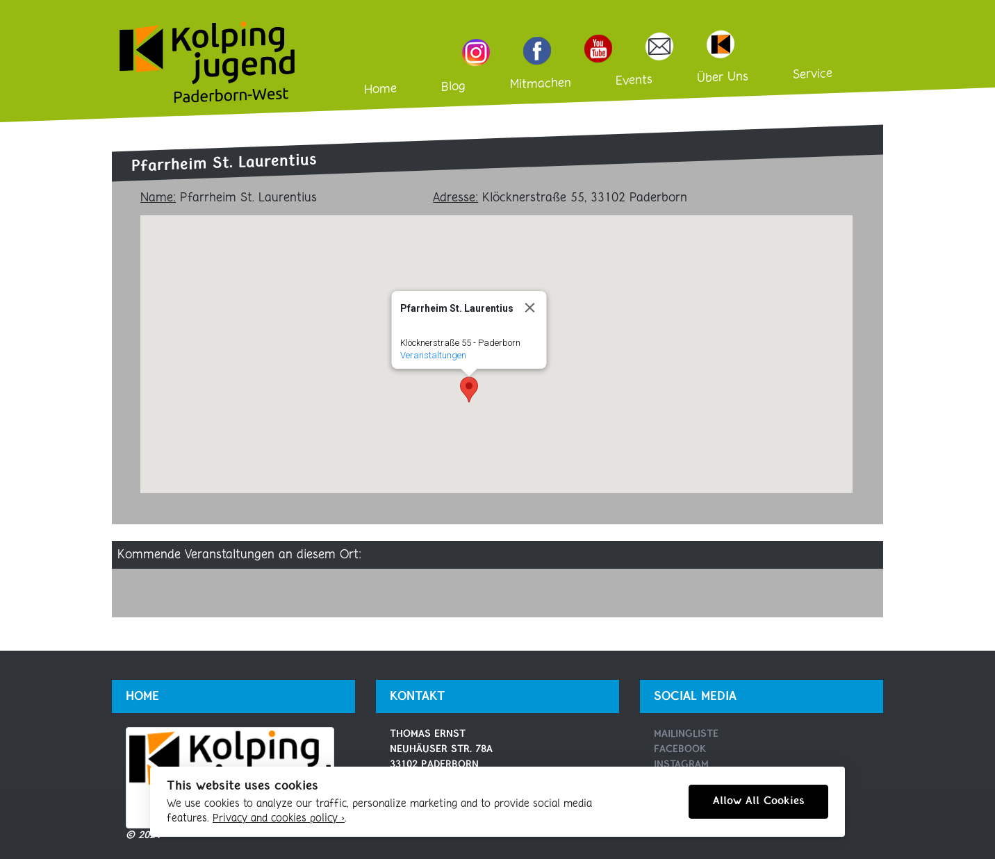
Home (380, 89)
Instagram (681, 764)
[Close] (529, 307)
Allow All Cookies (758, 801)
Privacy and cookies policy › (279, 818)
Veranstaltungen (433, 355)
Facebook (680, 749)
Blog (453, 87)
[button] (469, 389)
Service (812, 75)
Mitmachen (540, 84)
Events (634, 81)
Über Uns (722, 78)
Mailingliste (686, 734)
